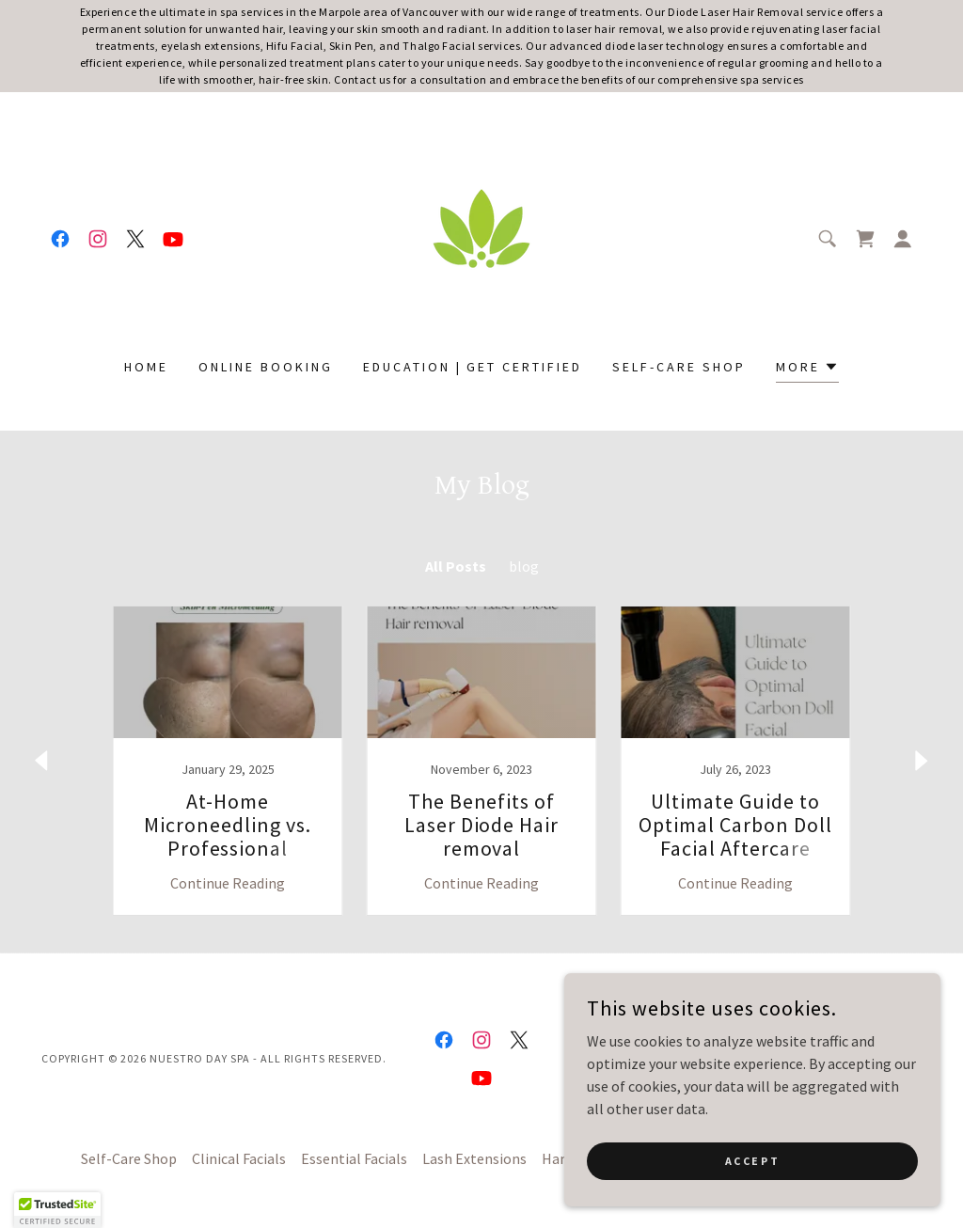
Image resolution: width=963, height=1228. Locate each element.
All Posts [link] (455, 566)
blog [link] (524, 566)
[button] (903, 239)
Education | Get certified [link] (473, 366)
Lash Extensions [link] (474, 1158)
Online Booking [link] (265, 366)
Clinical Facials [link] (239, 1158)
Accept (752, 1161)
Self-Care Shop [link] (679, 366)
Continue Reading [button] (227, 883)
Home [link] (146, 366)
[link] (60, 239)
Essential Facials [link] (354, 1158)
